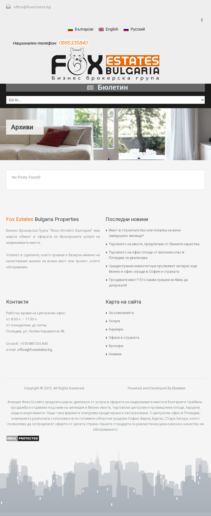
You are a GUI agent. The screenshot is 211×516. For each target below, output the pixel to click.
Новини (115, 354)
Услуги (114, 321)
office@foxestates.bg (32, 6)
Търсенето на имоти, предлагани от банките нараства (154, 244)
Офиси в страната (124, 337)
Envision (178, 388)
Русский (134, 29)
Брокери (116, 346)
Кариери (116, 329)
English (108, 29)
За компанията (121, 313)
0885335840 (73, 43)
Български (80, 29)
